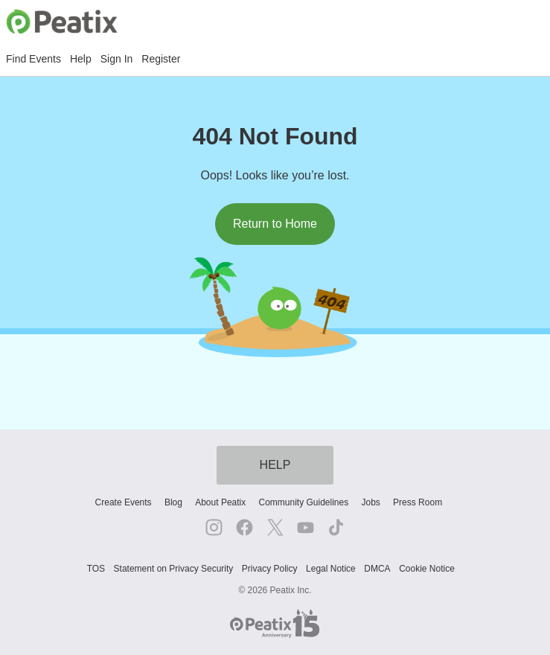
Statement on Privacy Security (174, 568)
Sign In (116, 59)
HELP (275, 464)
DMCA (377, 568)
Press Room (417, 502)
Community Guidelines (304, 502)
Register (160, 59)
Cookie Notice (427, 568)
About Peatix (220, 502)
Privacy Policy (270, 568)
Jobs (370, 502)
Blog (173, 502)
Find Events (33, 59)
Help (81, 59)
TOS (96, 568)
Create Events (123, 502)
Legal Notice (331, 568)
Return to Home (275, 223)
